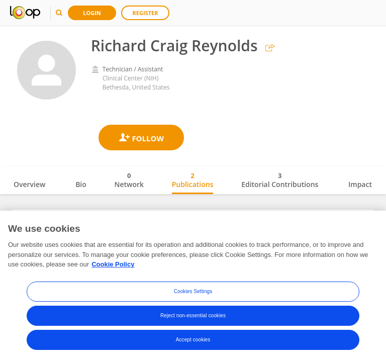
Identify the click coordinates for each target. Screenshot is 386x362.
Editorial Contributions (279, 180)
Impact (360, 184)
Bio (80, 184)
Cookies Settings (193, 291)
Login (92, 13)
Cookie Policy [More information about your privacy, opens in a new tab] (112, 264)
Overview (29, 184)
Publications (193, 180)
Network (129, 180)
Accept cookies (193, 339)
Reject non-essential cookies (193, 315)
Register (145, 13)
